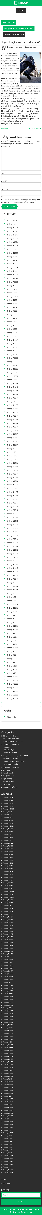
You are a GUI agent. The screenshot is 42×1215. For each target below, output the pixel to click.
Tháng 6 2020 (12, 361)
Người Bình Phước (11, 764)
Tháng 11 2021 (12, 300)
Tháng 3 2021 (12, 329)
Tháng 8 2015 (12, 506)
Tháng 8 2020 (12, 354)
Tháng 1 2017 (12, 456)
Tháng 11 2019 (12, 383)
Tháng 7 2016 (12, 470)
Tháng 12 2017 (12, 430)
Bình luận (5, 147)
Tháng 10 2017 (12, 437)
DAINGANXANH (8, 23)
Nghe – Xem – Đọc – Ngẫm (14, 761)
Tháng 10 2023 (12, 256)
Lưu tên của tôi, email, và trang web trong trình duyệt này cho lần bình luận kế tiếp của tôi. (20, 200)
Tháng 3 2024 (12, 246)
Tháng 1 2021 (12, 336)
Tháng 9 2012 (12, 615)
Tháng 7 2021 (12, 314)
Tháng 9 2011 (12, 651)
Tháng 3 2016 (12, 485)
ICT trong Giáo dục (11, 738)
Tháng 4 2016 (12, 481)
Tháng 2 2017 (12, 452)
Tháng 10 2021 (12, 304)
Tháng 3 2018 (12, 427)
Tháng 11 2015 (12, 495)
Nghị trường (7, 779)
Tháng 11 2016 (12, 463)
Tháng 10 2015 (12, 499)
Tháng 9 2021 (12, 307)
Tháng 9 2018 (12, 412)
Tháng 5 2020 (12, 365)
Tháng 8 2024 (12, 238)
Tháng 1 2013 (12, 601)
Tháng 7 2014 (12, 539)
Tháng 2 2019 (12, 401)
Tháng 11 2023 (12, 253)
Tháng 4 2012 (12, 630)
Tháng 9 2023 (12, 260)
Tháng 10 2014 (12, 532)
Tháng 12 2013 (12, 561)
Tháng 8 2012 (12, 619)
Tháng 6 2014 (12, 543)
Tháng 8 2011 (12, 655)
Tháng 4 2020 (12, 369)
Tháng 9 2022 (12, 275)
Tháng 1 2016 (12, 488)
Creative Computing (11, 745)
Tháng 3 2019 (12, 398)
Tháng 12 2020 (12, 340)
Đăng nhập (11, 717)
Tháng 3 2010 (12, 680)
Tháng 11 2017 (12, 434)
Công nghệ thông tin (10, 736)
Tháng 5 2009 (12, 687)
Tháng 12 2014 (12, 528)
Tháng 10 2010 (12, 677)
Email (4, 181)
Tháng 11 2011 (12, 644)
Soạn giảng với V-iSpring (13, 741)
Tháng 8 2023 (12, 264)
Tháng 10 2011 (12, 648)
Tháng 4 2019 (12, 394)
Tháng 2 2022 (12, 289)
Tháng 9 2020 (12, 351)
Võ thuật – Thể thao (10, 787)
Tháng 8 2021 (12, 311)
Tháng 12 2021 (12, 296)
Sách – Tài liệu (8, 781)
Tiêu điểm (6, 784)
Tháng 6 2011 (12, 662)
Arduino (7, 747)
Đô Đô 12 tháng (34, 128)
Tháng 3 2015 (12, 524)
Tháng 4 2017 (12, 445)
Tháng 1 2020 (12, 380)
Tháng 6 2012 (12, 622)
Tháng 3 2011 (12, 673)
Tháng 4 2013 (12, 590)
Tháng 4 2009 (12, 691)
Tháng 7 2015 (12, 510)
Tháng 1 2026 (12, 224)
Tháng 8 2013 (12, 575)
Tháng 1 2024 (12, 249)
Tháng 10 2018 (12, 409)
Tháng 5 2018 (12, 419)
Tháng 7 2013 (12, 579)
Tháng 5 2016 (12, 477)
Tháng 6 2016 (12, 474)
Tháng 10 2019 (12, 387)
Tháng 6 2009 (12, 684)
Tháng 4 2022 (12, 285)
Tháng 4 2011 (12, 669)
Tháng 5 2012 (12, 626)
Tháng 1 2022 (12, 293)
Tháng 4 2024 (12, 242)
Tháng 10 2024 (13, 235)
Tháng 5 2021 (12, 322)
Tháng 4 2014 (12, 550)
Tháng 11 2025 (12, 227)
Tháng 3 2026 (12, 220)
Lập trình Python (10, 750)
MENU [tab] (20, 10)
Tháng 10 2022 (12, 271)
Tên (3, 173)
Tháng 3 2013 (12, 593)
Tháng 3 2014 (12, 553)
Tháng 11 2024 (12, 231)
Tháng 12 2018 (12, 405)
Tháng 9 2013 (12, 572)
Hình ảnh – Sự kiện (11, 758)
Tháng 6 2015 (12, 514)
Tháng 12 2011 (12, 640)
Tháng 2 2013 (12, 597)
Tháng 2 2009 (12, 695)
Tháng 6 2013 (12, 582)
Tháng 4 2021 (12, 325)
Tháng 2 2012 (12, 637)
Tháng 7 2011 (12, 658)
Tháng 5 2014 (12, 546)
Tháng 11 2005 (12, 698)
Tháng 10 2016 (12, 466)
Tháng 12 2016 (12, 459)
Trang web (5, 189)
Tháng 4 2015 (12, 521)
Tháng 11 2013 (12, 564)
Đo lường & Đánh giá (11, 767)
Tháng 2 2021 (12, 333)
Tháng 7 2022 (12, 282)
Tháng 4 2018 (12, 423)
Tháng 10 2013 (12, 568)
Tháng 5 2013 (12, 586)
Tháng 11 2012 (12, 608)
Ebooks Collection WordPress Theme (21, 1209)
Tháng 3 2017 (12, 448)
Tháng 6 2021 (12, 318)
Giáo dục (6, 770)
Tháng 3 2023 (12, 267)
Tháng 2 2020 (12, 376)
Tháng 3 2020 (12, 372)
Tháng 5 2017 (12, 441)
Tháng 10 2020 (12, 347)
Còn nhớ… (5, 128)
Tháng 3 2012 (12, 633)
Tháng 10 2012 (12, 611)
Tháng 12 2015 (12, 492)
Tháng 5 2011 (12, 666)
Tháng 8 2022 (12, 278)
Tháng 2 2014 (12, 557)
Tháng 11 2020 (12, 343)
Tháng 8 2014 (12, 535)
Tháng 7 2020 (12, 358)
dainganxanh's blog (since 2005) (18, 28)
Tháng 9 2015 (12, 503)
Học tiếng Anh (8, 773)
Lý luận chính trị (8, 776)
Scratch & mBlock (11, 753)
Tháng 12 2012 (12, 604)
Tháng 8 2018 (12, 416)
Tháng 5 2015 (12, 517)
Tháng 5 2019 (12, 390)
